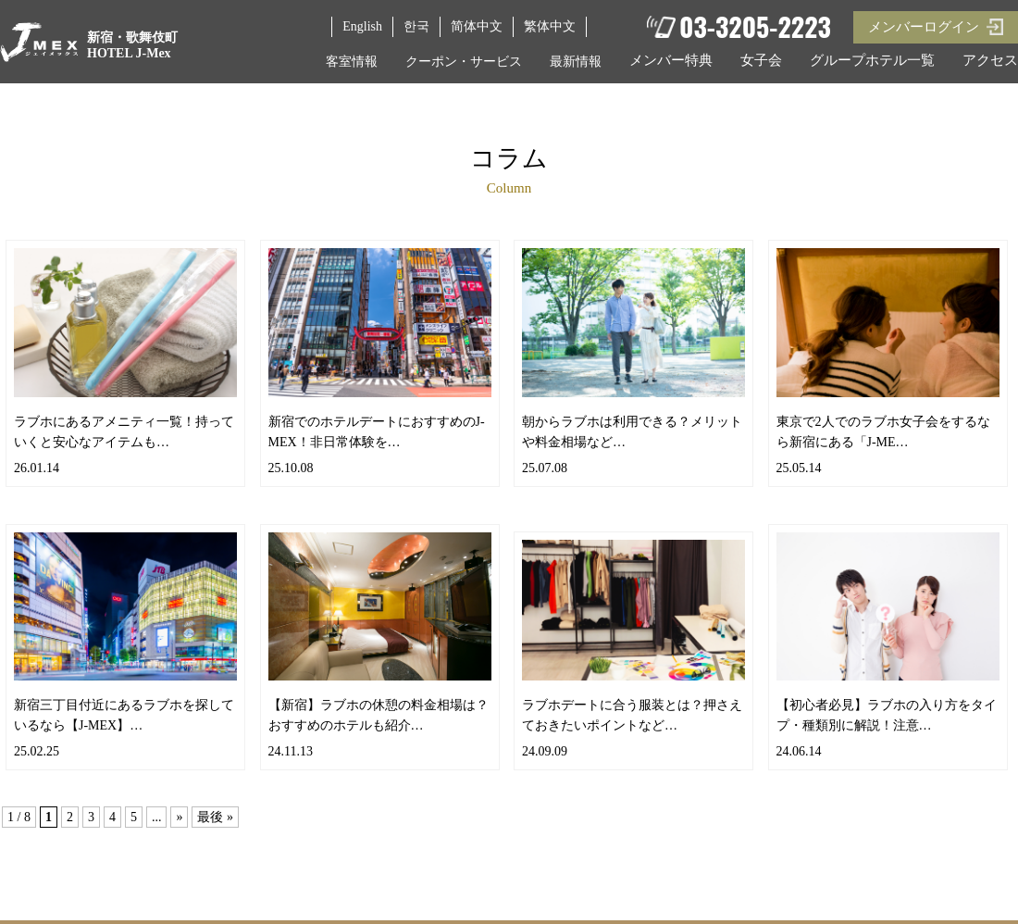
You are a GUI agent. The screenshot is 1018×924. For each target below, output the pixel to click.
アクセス (990, 60)
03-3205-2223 (755, 28)
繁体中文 (550, 26)
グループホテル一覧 (872, 60)
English (362, 26)
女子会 (761, 60)
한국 (416, 26)
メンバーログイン (923, 26)
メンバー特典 (671, 60)
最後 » (215, 817)
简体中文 (477, 26)
